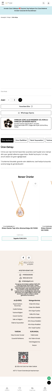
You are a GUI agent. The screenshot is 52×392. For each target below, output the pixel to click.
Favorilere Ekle (26, 106)
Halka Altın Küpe (34, 314)
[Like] (35, 183)
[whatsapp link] (49, 378)
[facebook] (23, 258)
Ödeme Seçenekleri (17, 323)
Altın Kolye (15, 17)
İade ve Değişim (17, 319)
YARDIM (18, 331)
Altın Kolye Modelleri (34, 324)
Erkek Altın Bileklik (34, 307)
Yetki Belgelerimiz (34, 342)
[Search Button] (44, 3)
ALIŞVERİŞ (18, 300)
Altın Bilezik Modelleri (34, 317)
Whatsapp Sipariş (26, 113)
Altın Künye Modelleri (34, 321)
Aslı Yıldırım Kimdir (34, 338)
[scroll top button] (49, 382)
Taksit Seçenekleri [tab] (36, 140)
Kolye (9, 17)
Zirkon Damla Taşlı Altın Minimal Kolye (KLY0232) (20, 228)
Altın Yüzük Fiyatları (34, 328)
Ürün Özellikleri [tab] (21, 140)
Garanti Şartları (17, 316)
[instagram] (29, 258)
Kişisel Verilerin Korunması (17, 305)
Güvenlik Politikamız (18, 338)
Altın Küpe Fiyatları (34, 311)
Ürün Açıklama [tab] (7, 140)
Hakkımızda (34, 335)
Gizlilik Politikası (17, 309)
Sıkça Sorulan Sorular (17, 335)
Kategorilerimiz (34, 300)
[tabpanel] (26, 155)
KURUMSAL (34, 331)
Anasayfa (3, 17)
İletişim (34, 345)
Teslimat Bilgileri (18, 312)
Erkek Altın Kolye (34, 304)
